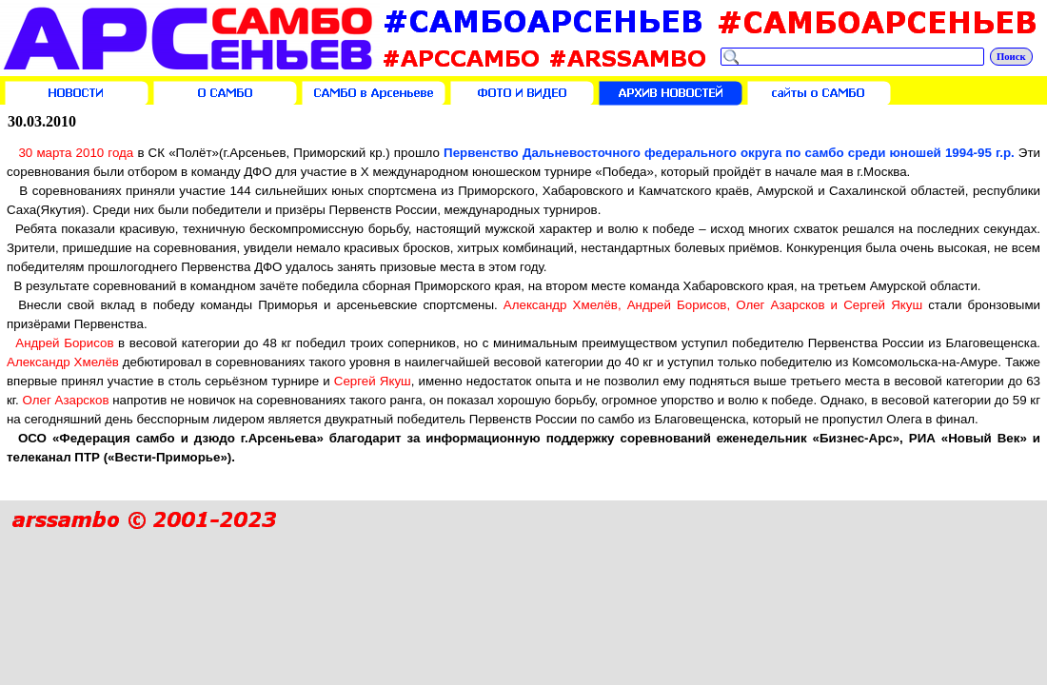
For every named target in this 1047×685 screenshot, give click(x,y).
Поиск (1011, 56)
